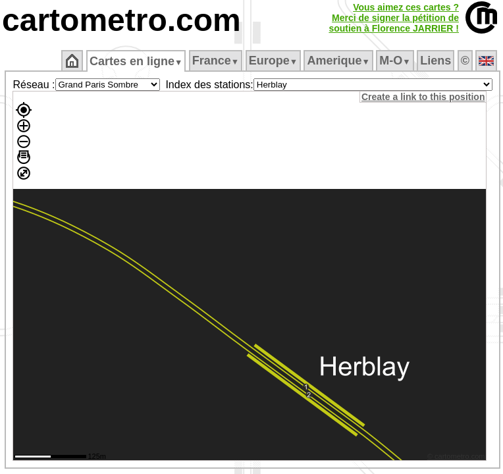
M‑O (394, 60)
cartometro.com (121, 20)
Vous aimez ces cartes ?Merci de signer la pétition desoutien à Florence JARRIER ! (394, 18)
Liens (435, 60)
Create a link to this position (423, 97)
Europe (273, 60)
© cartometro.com (456, 456)
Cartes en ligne (136, 61)
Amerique (338, 60)
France (215, 60)
